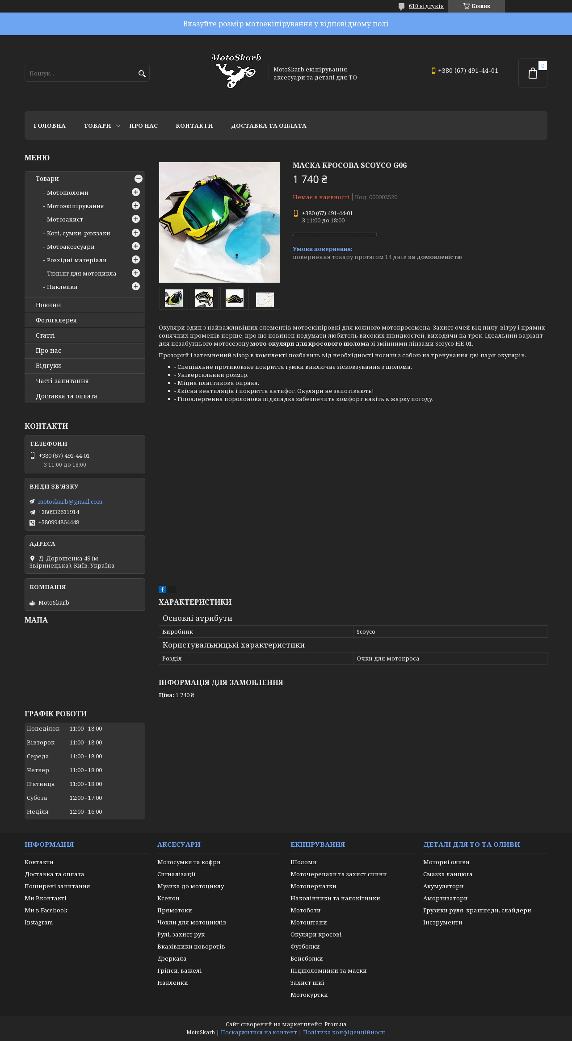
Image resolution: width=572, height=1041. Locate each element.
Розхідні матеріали (77, 260)
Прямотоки (174, 910)
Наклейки (62, 287)
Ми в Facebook (46, 910)
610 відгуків (426, 6)
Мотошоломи (67, 192)
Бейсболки (306, 958)
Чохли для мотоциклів (192, 922)
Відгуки (48, 366)
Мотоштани (308, 922)
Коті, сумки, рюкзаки (78, 233)
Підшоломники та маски (328, 970)
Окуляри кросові (316, 934)
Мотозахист (65, 219)
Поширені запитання (57, 886)
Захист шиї (307, 982)
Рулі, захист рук (181, 934)
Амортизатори (445, 898)
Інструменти (443, 922)
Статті (45, 335)
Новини (48, 305)
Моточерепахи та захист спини (338, 874)
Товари (97, 125)
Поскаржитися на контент (259, 1032)
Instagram (39, 922)
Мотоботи (305, 910)
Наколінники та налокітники (335, 898)
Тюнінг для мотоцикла (82, 273)
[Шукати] (142, 74)
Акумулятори (443, 886)
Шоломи (303, 862)
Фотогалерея (56, 320)
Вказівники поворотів (191, 946)
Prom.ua (335, 1024)
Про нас (143, 125)
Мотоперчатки (313, 886)
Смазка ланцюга (448, 874)
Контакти (194, 125)
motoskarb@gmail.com (70, 501)
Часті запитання (62, 381)
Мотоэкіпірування (75, 206)
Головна (50, 125)
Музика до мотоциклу (190, 886)
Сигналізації (176, 874)
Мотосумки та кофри (189, 862)
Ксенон (168, 898)
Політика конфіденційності (344, 1032)
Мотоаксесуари (71, 246)
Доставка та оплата (269, 125)
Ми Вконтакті (46, 898)
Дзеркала (172, 958)
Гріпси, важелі (179, 970)
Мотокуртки (309, 995)
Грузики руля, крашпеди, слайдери (477, 910)
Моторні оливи (446, 862)
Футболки (305, 946)
